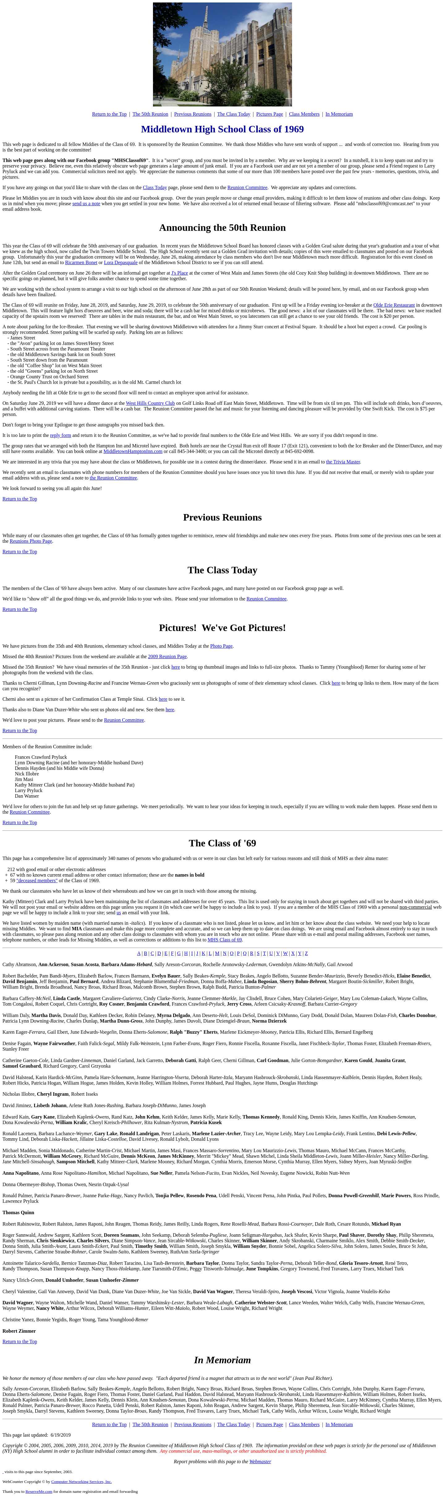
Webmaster (260, 1461)
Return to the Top (109, 114)
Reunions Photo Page (31, 541)
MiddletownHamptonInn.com (133, 451)
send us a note (86, 203)
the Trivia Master (343, 461)
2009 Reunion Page (167, 656)
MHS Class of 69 (225, 939)
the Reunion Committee (113, 477)
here (176, 667)
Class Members (304, 114)
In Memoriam (339, 114)
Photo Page (221, 646)
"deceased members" (36, 880)
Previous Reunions (192, 114)
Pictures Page (269, 114)
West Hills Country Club (150, 403)
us (119, 912)
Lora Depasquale (121, 262)
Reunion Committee (247, 187)
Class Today (155, 187)
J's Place (179, 273)
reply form (60, 435)
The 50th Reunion (150, 114)
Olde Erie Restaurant (394, 305)
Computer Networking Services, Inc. (81, 1481)
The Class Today (233, 114)
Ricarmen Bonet (81, 262)
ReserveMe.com (38, 1491)
